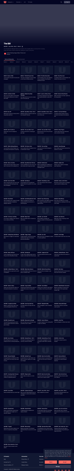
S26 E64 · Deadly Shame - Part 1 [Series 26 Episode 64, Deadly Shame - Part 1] (27, 336)
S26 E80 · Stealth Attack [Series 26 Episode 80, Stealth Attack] (26, 407)
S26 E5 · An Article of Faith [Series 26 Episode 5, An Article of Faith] (9, 92)
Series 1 (5, 60)
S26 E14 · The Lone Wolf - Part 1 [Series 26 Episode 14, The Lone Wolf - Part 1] (27, 128)
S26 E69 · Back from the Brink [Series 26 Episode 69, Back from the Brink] (43, 354)
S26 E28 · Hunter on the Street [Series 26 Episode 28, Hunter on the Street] (60, 179)
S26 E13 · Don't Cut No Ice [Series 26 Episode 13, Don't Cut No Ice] (9, 128)
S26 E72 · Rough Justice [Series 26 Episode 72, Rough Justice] (26, 372)
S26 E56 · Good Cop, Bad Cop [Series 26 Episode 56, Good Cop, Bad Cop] (27, 302)
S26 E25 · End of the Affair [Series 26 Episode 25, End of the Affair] (9, 179)
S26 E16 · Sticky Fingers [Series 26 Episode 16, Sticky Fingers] (59, 128)
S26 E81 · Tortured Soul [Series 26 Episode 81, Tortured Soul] (42, 407)
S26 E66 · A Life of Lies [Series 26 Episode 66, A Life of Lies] (59, 336)
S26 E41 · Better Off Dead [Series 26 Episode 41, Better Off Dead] (9, 251)
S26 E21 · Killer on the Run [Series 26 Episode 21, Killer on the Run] (9, 161)
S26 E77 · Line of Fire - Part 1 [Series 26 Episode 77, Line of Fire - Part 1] (43, 389)
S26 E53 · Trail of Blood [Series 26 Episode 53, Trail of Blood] (42, 284)
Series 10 (61, 60)
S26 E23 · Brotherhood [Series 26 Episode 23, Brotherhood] (42, 161)
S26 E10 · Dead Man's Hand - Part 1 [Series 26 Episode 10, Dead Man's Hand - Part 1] (28, 110)
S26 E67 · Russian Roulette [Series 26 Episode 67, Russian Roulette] (9, 354)
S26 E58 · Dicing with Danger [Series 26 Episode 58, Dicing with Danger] (60, 302)
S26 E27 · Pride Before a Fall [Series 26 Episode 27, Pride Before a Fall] (43, 179)
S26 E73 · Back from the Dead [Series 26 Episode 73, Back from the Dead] (43, 372)
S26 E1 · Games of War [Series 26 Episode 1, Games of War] (8, 74)
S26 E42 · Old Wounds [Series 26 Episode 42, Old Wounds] (25, 251)
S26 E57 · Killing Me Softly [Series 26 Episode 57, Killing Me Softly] (42, 302)
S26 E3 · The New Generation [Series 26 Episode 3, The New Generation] (43, 74)
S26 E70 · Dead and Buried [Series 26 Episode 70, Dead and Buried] (60, 354)
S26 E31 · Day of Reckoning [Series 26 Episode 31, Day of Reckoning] (43, 197)
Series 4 (24, 60)
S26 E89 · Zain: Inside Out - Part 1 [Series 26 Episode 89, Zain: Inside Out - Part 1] (61, 425)
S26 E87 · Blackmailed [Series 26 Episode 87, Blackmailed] (25, 425)
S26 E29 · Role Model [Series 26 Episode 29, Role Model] (8, 197)
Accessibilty (41, 460)
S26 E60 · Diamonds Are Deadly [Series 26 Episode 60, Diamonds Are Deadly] (27, 318)
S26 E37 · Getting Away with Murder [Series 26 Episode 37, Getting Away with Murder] (11, 233)
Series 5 (30, 60)
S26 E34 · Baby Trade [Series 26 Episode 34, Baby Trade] (25, 215)
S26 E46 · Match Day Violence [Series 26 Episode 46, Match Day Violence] (27, 267)
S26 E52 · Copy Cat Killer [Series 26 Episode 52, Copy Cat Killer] (26, 284)
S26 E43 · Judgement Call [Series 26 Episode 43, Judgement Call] (42, 251)
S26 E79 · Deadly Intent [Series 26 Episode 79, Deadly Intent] (9, 407)
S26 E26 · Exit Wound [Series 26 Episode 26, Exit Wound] (25, 179)
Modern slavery (42, 463)
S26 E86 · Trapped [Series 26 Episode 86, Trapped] (8, 425)
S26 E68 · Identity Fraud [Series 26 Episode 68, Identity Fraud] (26, 354)
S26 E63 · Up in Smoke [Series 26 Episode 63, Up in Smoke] (8, 336)
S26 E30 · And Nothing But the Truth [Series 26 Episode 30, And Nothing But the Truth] (28, 197)
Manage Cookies (25, 463)
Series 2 (11, 60)
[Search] (61, 2)
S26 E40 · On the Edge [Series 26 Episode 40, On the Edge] (59, 233)
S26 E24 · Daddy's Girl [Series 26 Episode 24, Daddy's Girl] (59, 161)
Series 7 (42, 60)
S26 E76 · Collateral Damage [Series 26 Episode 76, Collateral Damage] (27, 389)
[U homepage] (5, 2)
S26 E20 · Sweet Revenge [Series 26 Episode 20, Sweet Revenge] (59, 144)
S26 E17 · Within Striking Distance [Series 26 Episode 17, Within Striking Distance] (11, 144)
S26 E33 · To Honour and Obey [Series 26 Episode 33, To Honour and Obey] (10, 215)
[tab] (21, 58)
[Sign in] (67, 2)
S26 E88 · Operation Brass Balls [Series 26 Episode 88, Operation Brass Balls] (44, 425)
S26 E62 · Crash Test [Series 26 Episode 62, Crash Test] (58, 318)
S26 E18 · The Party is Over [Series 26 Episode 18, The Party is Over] (26, 144)
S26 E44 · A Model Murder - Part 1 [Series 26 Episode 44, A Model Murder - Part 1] (61, 251)
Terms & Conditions (8, 463)
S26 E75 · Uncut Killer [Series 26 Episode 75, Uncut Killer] (8, 389)
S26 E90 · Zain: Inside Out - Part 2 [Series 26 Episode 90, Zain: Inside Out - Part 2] (11, 443)
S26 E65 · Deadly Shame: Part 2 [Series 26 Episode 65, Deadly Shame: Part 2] (44, 336)
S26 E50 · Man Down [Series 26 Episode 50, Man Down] (58, 267)
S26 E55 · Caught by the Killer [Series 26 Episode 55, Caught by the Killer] (10, 302)
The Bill (7, 42)
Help (5, 457)
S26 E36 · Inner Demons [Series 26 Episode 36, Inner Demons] (59, 215)
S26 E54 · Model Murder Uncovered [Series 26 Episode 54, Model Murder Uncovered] (61, 284)
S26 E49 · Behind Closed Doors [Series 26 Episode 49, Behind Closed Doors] (44, 267)
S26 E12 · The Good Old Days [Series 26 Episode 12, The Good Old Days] (60, 110)
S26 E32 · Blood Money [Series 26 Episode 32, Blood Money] (59, 197)
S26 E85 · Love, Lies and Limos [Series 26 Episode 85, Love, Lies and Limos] (60, 407)
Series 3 (17, 60)
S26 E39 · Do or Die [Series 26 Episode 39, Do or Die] (41, 233)
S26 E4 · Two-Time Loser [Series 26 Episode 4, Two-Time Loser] (59, 74)
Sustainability (42, 457)
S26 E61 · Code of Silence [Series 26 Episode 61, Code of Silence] (42, 318)
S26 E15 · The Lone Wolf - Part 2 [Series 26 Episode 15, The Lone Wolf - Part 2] (44, 128)
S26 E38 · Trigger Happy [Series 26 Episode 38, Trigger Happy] (26, 233)
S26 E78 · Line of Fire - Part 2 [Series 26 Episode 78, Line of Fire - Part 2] (60, 389)
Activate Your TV (7, 460)
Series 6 (36, 60)
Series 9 (54, 60)
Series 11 (67, 60)
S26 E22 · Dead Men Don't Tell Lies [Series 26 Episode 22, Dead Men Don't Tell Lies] (28, 161)
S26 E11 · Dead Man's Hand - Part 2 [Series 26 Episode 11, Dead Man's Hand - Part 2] (44, 110)
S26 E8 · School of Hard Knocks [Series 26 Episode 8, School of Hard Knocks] (61, 92)
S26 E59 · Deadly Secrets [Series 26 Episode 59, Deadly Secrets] (9, 318)
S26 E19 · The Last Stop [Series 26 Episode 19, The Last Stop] (42, 144)
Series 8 (48, 60)
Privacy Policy (24, 457)
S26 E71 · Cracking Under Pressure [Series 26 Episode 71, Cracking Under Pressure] (11, 372)
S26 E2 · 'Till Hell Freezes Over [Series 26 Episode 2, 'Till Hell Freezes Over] (27, 74)
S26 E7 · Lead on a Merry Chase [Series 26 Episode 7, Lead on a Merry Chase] (44, 92)
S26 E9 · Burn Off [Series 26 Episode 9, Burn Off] (7, 110)
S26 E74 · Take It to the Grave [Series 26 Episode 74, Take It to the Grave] (60, 372)
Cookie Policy (24, 460)
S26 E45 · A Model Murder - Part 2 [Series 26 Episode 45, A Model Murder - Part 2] (11, 267)
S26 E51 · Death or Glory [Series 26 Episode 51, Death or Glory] (9, 284)
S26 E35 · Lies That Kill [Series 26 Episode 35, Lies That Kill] (42, 215)
